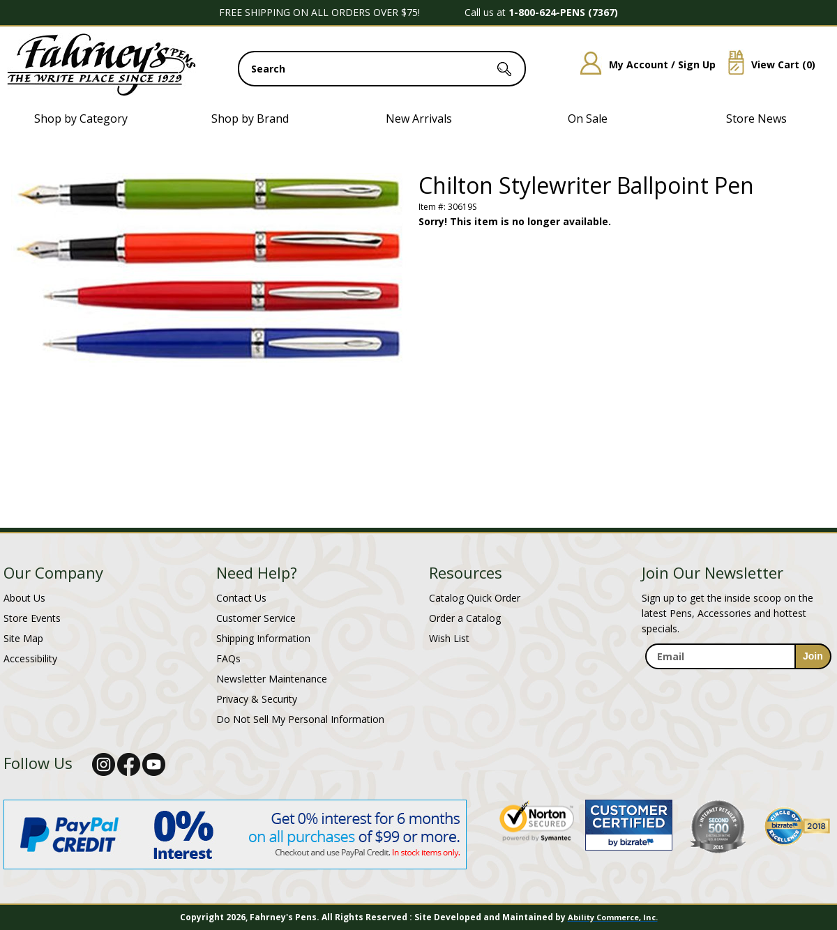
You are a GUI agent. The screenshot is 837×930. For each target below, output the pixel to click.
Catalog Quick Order (474, 597)
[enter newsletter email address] (738, 656)
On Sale (588, 118)
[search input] (382, 68)
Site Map (23, 638)
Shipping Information (263, 638)
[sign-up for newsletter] (812, 656)
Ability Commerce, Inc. (613, 917)
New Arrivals (419, 118)
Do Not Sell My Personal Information (300, 719)
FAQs (228, 658)
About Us (24, 597)
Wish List (449, 638)
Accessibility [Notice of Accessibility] (30, 658)
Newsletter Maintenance (271, 678)
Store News (756, 118)
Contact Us (241, 597)
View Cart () (766, 64)
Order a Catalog (465, 618)
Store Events (32, 618)
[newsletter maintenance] (738, 684)
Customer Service (256, 618)
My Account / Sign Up (643, 64)
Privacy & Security (256, 699)
